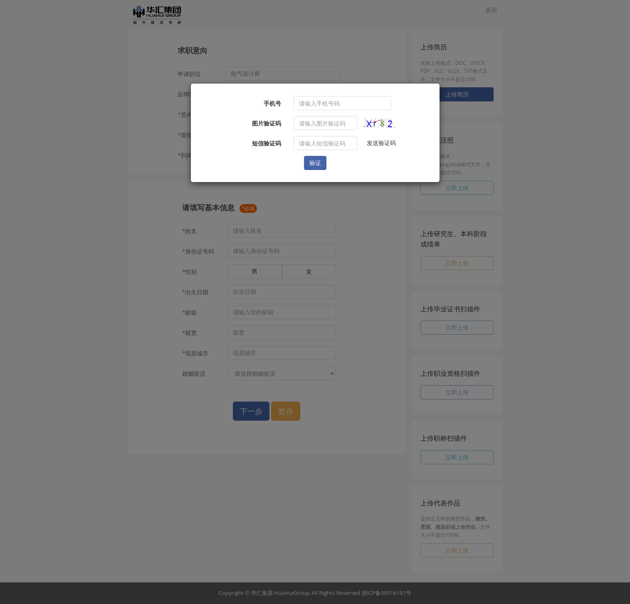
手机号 (272, 103)
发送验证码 (381, 143)
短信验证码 (266, 143)
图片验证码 (266, 123)
